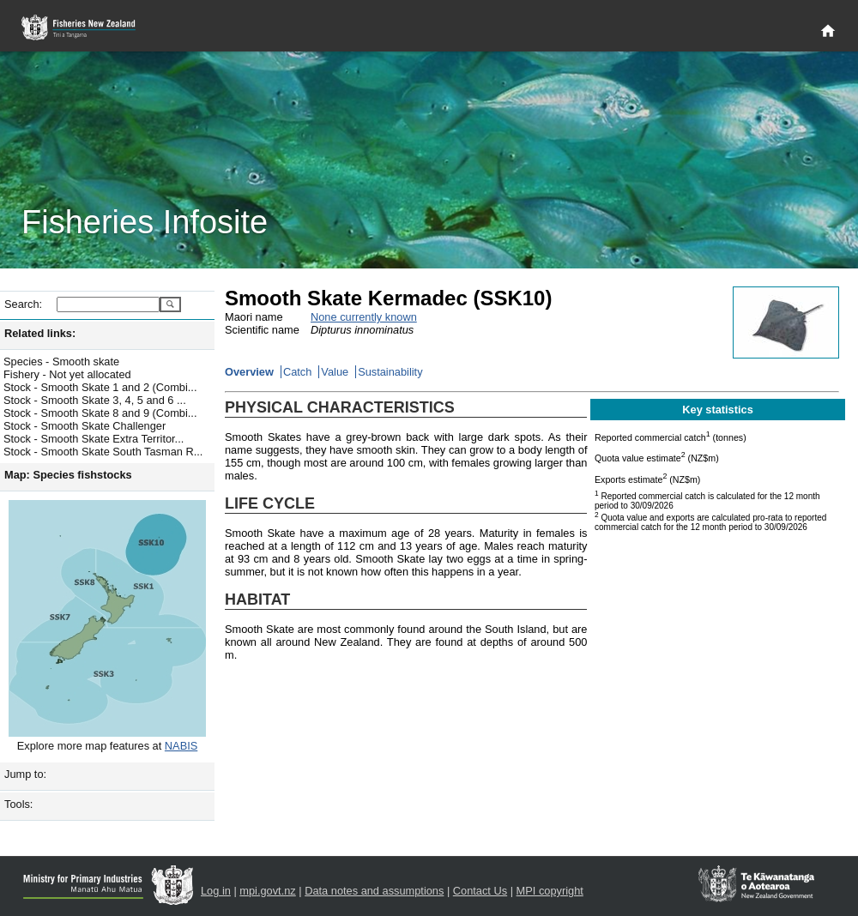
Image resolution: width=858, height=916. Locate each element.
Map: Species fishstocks (68, 474)
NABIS (181, 745)
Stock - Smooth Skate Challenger (84, 425)
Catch (297, 371)
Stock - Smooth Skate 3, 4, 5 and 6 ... (94, 400)
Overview (249, 371)
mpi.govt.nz (267, 890)
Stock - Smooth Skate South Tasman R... (102, 451)
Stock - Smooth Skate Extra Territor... (93, 438)
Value (334, 371)
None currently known (364, 316)
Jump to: (25, 774)
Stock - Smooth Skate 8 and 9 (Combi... (99, 413)
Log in (216, 890)
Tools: (18, 804)
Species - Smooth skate (61, 361)
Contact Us (480, 890)
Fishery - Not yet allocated (67, 374)
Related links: (40, 333)
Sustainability (390, 371)
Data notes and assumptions (374, 890)
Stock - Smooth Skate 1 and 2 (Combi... (99, 387)
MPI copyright (550, 890)
